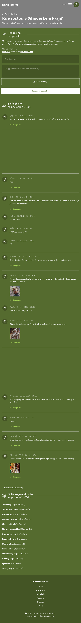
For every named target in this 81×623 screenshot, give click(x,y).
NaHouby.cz (10, 4)
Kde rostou (40, 590)
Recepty (40, 598)
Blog (41, 606)
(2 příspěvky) (14, 534)
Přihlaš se (6, 52)
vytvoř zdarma (26, 52)
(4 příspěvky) (17, 529)
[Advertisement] (40, 151)
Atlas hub (40, 594)
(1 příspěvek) (17, 519)
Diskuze (40, 602)
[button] (70, 4)
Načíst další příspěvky (13, 487)
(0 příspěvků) (16, 509)
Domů (40, 586)
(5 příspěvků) (14, 524)
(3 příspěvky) (14, 504)
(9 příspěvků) (14, 514)
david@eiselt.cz (47, 616)
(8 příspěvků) (15, 554)
